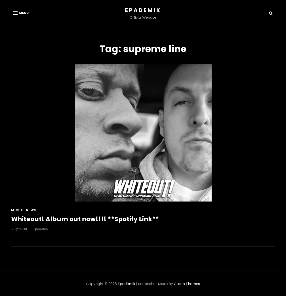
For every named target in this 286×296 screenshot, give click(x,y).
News (31, 210)
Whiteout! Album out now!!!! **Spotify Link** (85, 219)
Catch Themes (187, 283)
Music (17, 210)
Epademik (143, 10)
